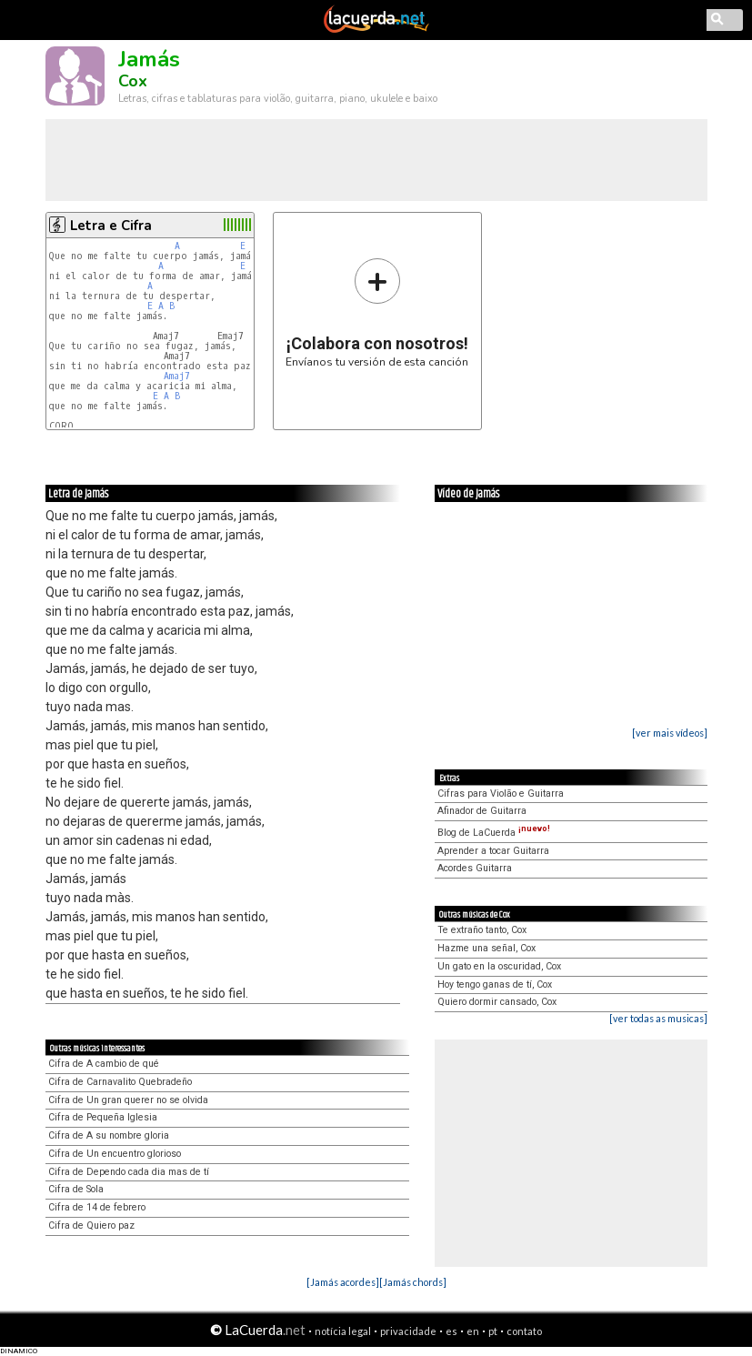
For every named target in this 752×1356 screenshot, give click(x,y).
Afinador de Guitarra (481, 811)
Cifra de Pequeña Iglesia (102, 1117)
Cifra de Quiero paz (91, 1225)
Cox (132, 81)
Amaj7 (177, 376)
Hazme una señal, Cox (486, 948)
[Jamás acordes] (342, 1282)
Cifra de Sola (76, 1189)
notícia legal (343, 1331)
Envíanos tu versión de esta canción (377, 312)
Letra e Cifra (111, 225)
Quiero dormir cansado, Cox (496, 1002)
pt (492, 1331)
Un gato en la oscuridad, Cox (499, 966)
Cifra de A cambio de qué (103, 1064)
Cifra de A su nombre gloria (108, 1135)
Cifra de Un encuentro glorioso (114, 1154)
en (472, 1331)
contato (524, 1331)
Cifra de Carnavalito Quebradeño (120, 1082)
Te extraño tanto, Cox (481, 930)
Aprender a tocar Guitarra (493, 851)
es (451, 1331)
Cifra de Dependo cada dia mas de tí (128, 1172)
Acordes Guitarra (474, 868)
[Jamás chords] (412, 1282)
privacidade (408, 1331)
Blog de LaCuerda (493, 833)
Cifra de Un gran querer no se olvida (128, 1100)
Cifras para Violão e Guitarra (500, 793)
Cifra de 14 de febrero (96, 1207)
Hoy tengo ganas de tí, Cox (494, 984)
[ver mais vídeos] (669, 732)
